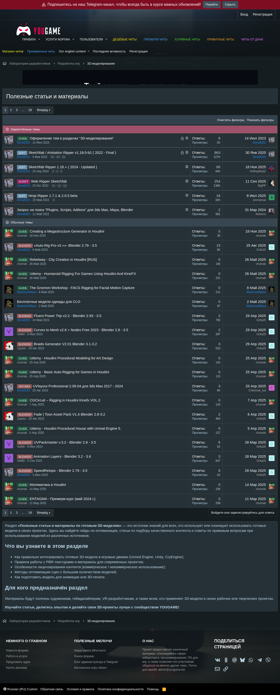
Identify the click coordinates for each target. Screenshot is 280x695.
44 (63, 157)
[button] (39, 40)
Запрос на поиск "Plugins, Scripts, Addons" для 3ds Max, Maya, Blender (75, 210)
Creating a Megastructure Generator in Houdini (67, 231)
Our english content (72, 51)
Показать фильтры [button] (260, 120)
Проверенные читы (41, 51)
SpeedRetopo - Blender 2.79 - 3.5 (60, 470)
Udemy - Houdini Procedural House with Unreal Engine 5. (75, 428)
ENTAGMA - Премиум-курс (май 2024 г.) (62, 499)
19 (30, 110)
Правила (29, 39)
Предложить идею (18, 662)
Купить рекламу (16, 667)
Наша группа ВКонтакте (90, 650)
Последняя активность (109, 51)
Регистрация (138, 51)
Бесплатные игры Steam (90, 667)
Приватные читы (220, 39)
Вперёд (42, 110)
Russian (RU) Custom (20, 689)
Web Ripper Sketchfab (49, 181)
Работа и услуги (16, 656)
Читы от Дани (252, 39)
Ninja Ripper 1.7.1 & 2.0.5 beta (52, 196)
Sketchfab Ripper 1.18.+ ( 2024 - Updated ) (62, 167)
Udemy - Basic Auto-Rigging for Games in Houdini (69, 372)
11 (53, 185)
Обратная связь (51, 689)
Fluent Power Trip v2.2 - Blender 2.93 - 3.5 (67, 316)
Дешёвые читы (125, 39)
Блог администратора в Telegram (96, 662)
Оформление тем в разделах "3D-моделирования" (72, 138)
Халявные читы (187, 39)
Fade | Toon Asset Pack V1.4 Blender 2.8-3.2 (69, 414)
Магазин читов (12, 51)
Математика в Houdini (48, 485)
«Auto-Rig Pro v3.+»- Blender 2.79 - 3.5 (65, 245)
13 (64, 185)
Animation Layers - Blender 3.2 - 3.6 (62, 456)
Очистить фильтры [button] (230, 120)
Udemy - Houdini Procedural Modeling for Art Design (71, 358)
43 (58, 157)
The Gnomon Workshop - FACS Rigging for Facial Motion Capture (82, 288)
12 (59, 185)
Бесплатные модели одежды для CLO (48, 302)
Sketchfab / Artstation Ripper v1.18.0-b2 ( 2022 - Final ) (72, 152)
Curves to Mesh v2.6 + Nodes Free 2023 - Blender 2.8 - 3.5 (81, 330)
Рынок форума (84, 656)
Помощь (153, 689)
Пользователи (91, 39)
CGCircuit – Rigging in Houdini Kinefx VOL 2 (65, 400)
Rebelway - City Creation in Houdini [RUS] (63, 259)
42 (52, 157)
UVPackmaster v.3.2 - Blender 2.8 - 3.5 (65, 442)
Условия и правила (80, 689)
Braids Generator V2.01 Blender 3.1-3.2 (65, 344)
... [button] (23, 110)
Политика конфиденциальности (120, 689)
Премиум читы (155, 39)
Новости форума (17, 650)
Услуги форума (58, 39)
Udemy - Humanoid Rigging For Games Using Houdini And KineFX (83, 274)
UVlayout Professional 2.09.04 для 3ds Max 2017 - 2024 (78, 386)
